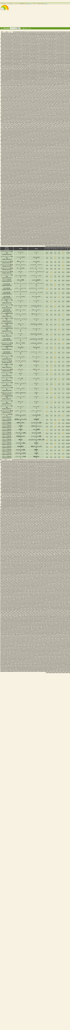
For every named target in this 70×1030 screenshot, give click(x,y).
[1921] (57, 135)
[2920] (45, 196)
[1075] (12, 84)
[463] (36, 53)
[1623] (59, 117)
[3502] (65, 231)
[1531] (38, 111)
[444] (55, 51)
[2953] (14, 199)
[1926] (4, 136)
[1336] (28, 100)
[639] (8, 62)
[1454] (65, 106)
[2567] (7, 175)
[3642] (35, 240)
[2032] (2, 143)
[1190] (39, 90)
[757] (37, 67)
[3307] (55, 220)
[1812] (50, 128)
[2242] (61, 154)
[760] (45, 67)
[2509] (27, 171)
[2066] (43, 144)
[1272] (28, 96)
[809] (34, 70)
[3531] (20, 234)
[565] (23, 58)
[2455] (59, 167)
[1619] (46, 117)
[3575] (25, 237)
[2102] (22, 147)
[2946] (61, 197)
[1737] (14, 124)
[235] (67, 41)
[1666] (61, 119)
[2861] (62, 192)
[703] (36, 64)
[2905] (66, 195)
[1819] (3, 130)
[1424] (36, 105)
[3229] (10, 216)
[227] (46, 41)
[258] (57, 42)
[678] (40, 63)
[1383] (42, 102)
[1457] (5, 107)
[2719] (16, 184)
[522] (50, 55)
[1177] (66, 89)
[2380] (24, 164)
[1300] (50, 97)
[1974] (22, 139)
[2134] (56, 148)
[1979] (38, 139)
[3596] (24, 238)
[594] (30, 59)
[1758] (13, 126)
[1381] (36, 102)
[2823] (7, 191)
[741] (65, 66)
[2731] (55, 184)
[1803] (20, 128)
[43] (20, 33)
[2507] (20, 171)
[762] (50, 67)
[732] (42, 66)
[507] (11, 55)
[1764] (32, 126)
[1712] (2, 123)
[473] (62, 53)
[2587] (3, 177)
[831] (22, 71)
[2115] (64, 147)
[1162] (17, 89)
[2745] (31, 186)
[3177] (49, 212)
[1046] (56, 81)
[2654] (13, 180)
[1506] (26, 110)
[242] (16, 42)
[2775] (59, 187)
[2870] (22, 194)
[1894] (39, 134)
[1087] (51, 84)
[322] (16, 46)
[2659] (29, 180)
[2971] (3, 200)
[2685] (44, 182)
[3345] (40, 222)
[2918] (39, 196)
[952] (59, 76)
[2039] (25, 143)
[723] (18, 66)
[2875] (38, 194)
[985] (6, 79)
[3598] (30, 238)
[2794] (52, 188)
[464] (38, 53)
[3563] (55, 235)
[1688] (62, 120)
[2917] (36, 196)
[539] (25, 57)
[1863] (7, 132)
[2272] (19, 157)
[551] (56, 57)
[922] (50, 75)
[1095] (7, 85)
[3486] (13, 231)
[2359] (25, 162)
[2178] (61, 150)
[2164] (15, 150)
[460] (28, 53)
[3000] (28, 201)
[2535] (42, 173)
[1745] (40, 124)
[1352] (11, 101)
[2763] (20, 187)
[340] (62, 46)
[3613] (10, 239)
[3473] (40, 230)
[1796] (67, 127)
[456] (17, 53)
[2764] (24, 187)
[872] (59, 72)
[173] (44, 38)
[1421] (27, 105)
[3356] (6, 224)
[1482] (17, 109)
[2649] (66, 179)
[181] (65, 38)
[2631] (7, 179)
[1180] (6, 90)
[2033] (5, 143)
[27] (58, 32)
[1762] (26, 126)
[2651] (3, 180)
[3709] (44, 244)
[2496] (54, 170)
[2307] (64, 158)
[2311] (7, 160)
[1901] (62, 134)
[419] (60, 50)
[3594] (17, 238)
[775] (15, 68)
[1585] (5, 115)
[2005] (53, 140)
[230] (54, 41)
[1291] (20, 97)
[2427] (38, 166)
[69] (2, 34)
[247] (28, 42)
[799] (8, 70)
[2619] (38, 178)
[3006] (48, 201)
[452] (7, 53)
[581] (65, 58)
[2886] (4, 195)
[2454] (56, 167)
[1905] (5, 135)
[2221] (62, 153)
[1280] (54, 96)
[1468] (41, 107)
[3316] (15, 221)
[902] (67, 74)
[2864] (2, 194)
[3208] (11, 214)
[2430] (48, 166)
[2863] (68, 192)
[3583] (51, 237)
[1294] (30, 97)
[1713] (5, 123)
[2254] (30, 156)
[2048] (54, 143)
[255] (49, 42)
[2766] (30, 187)
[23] (51, 32)
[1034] (17, 81)
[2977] (23, 200)
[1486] (30, 109)
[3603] (46, 238)
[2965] (53, 199)
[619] (25, 60)
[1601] (57, 115)
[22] (49, 32)
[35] (5, 33)
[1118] (13, 87)
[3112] (45, 208)
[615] (15, 60)
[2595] (29, 177)
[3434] (52, 227)
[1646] (65, 118)
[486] (26, 54)
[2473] (49, 169)
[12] (29, 32)
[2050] (61, 143)
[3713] (57, 244)
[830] (19, 71)
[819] (60, 70)
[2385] (40, 164)
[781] (30, 68)
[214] (12, 41)
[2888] (11, 195)
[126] (61, 36)
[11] (27, 32)
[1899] (55, 134)
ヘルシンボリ (36, 257)
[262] (67, 42)
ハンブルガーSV (36, 415)
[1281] (57, 96)
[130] (2, 37)
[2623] (51, 178)
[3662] (30, 242)
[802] (16, 70)
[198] (40, 40)
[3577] (31, 237)
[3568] (2, 237)
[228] (49, 41)
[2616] (28, 178)
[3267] (64, 217)
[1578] (52, 114)
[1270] (22, 96)
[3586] (61, 237)
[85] (33, 34)
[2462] (13, 169)
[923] (53, 75)
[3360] (19, 224)
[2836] (50, 191)
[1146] (35, 88)
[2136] (62, 148)
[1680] (36, 120)
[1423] (33, 105)
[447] (63, 51)
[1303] (59, 97)
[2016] (19, 141)
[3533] (27, 234)
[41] (16, 33)
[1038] (30, 81)
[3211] (20, 214)
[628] (49, 60)
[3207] (7, 214)
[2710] (56, 183)
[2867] (12, 194)
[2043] (38, 143)
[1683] (46, 120)
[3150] (30, 210)
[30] (64, 32)
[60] (53, 33)
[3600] (36, 238)
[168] (31, 38)
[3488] (19, 231)
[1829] (36, 130)
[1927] (7, 136)
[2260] (50, 156)
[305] (41, 45)
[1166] (30, 89)
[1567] (16, 114)
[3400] (11, 226)
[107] (11, 36)
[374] (12, 49)
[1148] (41, 88)
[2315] (20, 160)
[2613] (18, 178)
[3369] (49, 224)
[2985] (49, 200)
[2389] (53, 164)
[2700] (24, 183)
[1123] (29, 87)
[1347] (64, 100)
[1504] (19, 110)
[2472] (45, 169)
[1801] (14, 128)
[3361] (23, 224)
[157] (3, 38)
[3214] (30, 214)
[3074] (61, 205)
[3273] (14, 218)
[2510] (30, 171)
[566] (26, 58)
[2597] (36, 177)
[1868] (24, 132)
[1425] (40, 105)
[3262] (48, 217)
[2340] (32, 161)
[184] (4, 40)
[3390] (48, 225)
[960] (10, 77)
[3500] (58, 231)
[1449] (49, 106)
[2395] (3, 165)
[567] (28, 58)
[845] (58, 71)
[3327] (51, 221)
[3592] (11, 238)
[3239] (42, 216)
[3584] (54, 237)
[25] (54, 32)
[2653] (10, 180)
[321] (13, 46)
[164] (21, 38)
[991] (22, 79)
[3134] (48, 209)
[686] (61, 63)
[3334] (4, 222)
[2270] (13, 157)
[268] (14, 44)
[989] (16, 79)
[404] (21, 50)
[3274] (17, 218)
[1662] (48, 119)
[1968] (2, 139)
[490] (36, 54)
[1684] (50, 120)
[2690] (61, 182)
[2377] (14, 164)
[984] (4, 79)
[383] (36, 49)
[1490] (43, 109)
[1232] (36, 93)
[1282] (61, 96)
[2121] (14, 148)
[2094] (65, 145)
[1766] (39, 126)
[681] (48, 63)
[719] (8, 66)
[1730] (61, 123)
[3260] (41, 217)
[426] (9, 51)
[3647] (51, 240)
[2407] (42, 165)
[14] (33, 32)
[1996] (24, 140)
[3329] (57, 221)
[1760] (19, 126)
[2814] (48, 190)
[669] (16, 63)
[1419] (20, 105)
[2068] (50, 144)
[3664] (36, 242)
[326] (26, 46)
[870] (54, 72)
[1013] (18, 80)
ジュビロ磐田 (36, 429)
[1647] (68, 118)
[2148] (32, 149)
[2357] (18, 162)
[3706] (35, 244)
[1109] (53, 85)
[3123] (12, 209)
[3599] (33, 238)
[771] (5, 68)
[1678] (30, 120)
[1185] (23, 90)
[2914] (26, 196)
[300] (28, 45)
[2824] (11, 191)
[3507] (12, 233)
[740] (62, 66)
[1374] (13, 102)
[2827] (20, 191)
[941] (30, 76)
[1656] (28, 119)
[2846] (13, 192)
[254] (47, 42)
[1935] (33, 136)
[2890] (17, 195)
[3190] (22, 213)
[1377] (23, 102)
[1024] (54, 80)
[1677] (27, 120)
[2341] (36, 161)
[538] (23, 57)
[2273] (23, 157)
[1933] (27, 136)
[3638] (22, 240)
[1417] (14, 105)
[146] (43, 37)
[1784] (28, 127)
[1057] (23, 83)
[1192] (45, 90)
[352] (24, 47)
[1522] (9, 111)
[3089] (40, 207)
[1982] (48, 139)
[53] (40, 33)
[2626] (61, 178)
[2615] (25, 178)
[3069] (44, 205)
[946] (43, 76)
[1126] (39, 87)
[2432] (54, 166)
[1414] (4, 105)
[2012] (6, 141)
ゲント (36, 392)
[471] (56, 53)
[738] (57, 66)
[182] (67, 38)
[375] (15, 49)
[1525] (18, 111)
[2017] (23, 141)
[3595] (20, 238)
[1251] (29, 94)
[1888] (19, 134)
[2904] (62, 195)
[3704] (28, 244)
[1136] (2, 88)
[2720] (19, 184)
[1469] (44, 107)
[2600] (45, 177)
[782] (33, 68)
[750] (19, 67)
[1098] (17, 85)
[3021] (27, 203)
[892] (42, 74)
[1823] (16, 130)
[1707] (55, 122)
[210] (2, 41)
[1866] (17, 132)
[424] (4, 51)
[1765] (36, 126)
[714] (64, 64)
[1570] (26, 114)
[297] (20, 45)
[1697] (23, 122)
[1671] (7, 120)
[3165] (10, 212)
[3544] (62, 234)
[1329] (5, 100)
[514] (30, 55)
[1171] (46, 89)
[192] (24, 40)
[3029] (53, 203)
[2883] (64, 194)
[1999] (33, 140)
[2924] (58, 196)
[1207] (25, 92)
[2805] (18, 190)
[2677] (18, 182)
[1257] (49, 94)
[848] (66, 71)
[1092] (67, 84)
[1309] (10, 98)
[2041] (31, 143)
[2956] (24, 199)
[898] (57, 74)
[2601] (49, 177)
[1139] (12, 88)
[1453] (62, 106)
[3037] (10, 204)
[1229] (27, 93)
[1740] (24, 124)
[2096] (2, 147)
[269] (16, 44)
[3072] (54, 205)
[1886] (13, 134)
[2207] (16, 153)
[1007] (68, 79)
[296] (17, 45)
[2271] (16, 157)
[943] (36, 76)
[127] (63, 36)
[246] (26, 42)
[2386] (43, 164)
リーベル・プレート (36, 305)
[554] (64, 57)
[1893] (36, 134)
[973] (44, 77)
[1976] (28, 139)
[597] (37, 59)
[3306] (52, 220)
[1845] (18, 131)
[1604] (67, 115)
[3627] (55, 239)
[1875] (46, 132)
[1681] (40, 120)
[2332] (6, 161)
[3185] (5, 213)
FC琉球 (20, 426)
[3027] (46, 203)
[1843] (12, 131)
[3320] (28, 221)
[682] (50, 63)
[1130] (52, 87)
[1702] (39, 122)
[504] (4, 55)
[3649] (57, 240)
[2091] (55, 145)
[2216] (45, 153)
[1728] (54, 123)
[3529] (14, 234)
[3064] (28, 205)
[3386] (35, 225)
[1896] (45, 134)
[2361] (31, 162)
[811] (39, 70)
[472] (59, 53)
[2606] (65, 177)
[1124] (32, 87)
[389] (51, 49)
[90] (43, 34)
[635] (67, 60)
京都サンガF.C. (20, 422)
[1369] (66, 101)
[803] (18, 70)
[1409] (57, 104)
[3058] (9, 205)
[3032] (62, 203)
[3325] (44, 221)
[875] (67, 72)
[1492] (50, 109)
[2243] (64, 154)
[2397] (10, 165)
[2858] (52, 192)
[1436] (6, 106)
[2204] (6, 153)
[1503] (16, 110)
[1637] (36, 118)
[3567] (68, 235)
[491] (39, 54)
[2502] (4, 171)
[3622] (39, 239)
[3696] (2, 244)
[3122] (9, 209)
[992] (24, 79)
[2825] (14, 191)
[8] (22, 32)
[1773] (62, 126)
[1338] (35, 100)
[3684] (32, 243)
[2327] (59, 160)
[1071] (68, 83)
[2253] (27, 156)
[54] (42, 33)
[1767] (42, 126)
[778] (23, 68)
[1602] (61, 115)
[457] (20, 53)
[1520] (2, 111)
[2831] (33, 191)
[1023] (51, 80)
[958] (5, 77)
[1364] (50, 101)
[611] (5, 60)
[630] (54, 60)
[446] (61, 51)
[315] (67, 45)
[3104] (19, 208)
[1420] (24, 105)
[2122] (17, 148)
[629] (51, 60)
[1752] (62, 124)
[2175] (51, 150)
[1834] (52, 130)
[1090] (61, 84)
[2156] (58, 149)
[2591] (16, 177)
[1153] (57, 88)
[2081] (23, 145)
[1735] (7, 124)
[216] (17, 41)
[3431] (42, 227)
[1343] (51, 100)
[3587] (64, 237)
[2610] (9, 178)
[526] (61, 55)
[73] (10, 34)
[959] (8, 77)
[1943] (59, 136)
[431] (22, 51)
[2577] (40, 175)
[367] (63, 47)
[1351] (7, 101)
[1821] (10, 130)
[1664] (54, 119)
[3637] (18, 240)
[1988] (67, 139)
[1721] (31, 123)
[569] (34, 58)
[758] (40, 67)
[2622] (48, 178)
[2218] (52, 153)
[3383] (25, 225)
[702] (33, 64)
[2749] (44, 186)
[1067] (55, 83)
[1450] (52, 106)
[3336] (11, 222)
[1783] (25, 127)
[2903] (59, 195)
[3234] (26, 216)
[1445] (36, 106)
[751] (22, 67)
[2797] (62, 188)
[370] (2, 49)
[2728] (45, 184)
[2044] (41, 143)
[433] (27, 51)
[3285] (53, 218)
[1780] (15, 127)
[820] (62, 70)
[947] (46, 76)
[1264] (2, 96)
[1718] (22, 123)
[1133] (62, 87)
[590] (19, 59)
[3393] (57, 225)
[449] (68, 51)
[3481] (66, 230)
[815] (49, 70)
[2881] (57, 194)
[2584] (62, 175)
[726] (26, 66)
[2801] (5, 190)
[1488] (36, 109)
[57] (48, 33)
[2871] (25, 194)
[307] (46, 45)
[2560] (54, 174)
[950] (54, 76)
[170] (36, 38)
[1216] (54, 92)
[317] (3, 46)
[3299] (29, 220)
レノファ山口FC (36, 279)
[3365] (36, 224)
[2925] (62, 196)
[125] (58, 36)
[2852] (32, 192)
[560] (10, 58)
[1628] (6, 118)
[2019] (29, 141)
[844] (55, 71)
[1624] (62, 117)
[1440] (19, 106)
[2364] (41, 162)
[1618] (43, 117)
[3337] (14, 222)
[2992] (2, 201)
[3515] (38, 233)
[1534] (48, 111)
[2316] (24, 160)
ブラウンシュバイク (20, 415)
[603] (53, 59)
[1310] (13, 98)
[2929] (5, 197)
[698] (23, 64)
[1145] (31, 88)
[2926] (65, 196)
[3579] (38, 237)
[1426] (43, 105)
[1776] (2, 127)
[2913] (23, 196)
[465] (41, 53)
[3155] (46, 210)
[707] (46, 64)
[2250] (17, 156)
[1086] (48, 84)
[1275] (38, 96)
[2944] (54, 197)
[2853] (36, 192)
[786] (43, 68)
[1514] (52, 110)
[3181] (62, 212)
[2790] (39, 188)
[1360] (36, 101)
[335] (49, 46)
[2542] (65, 173)
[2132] (50, 148)
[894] (47, 74)
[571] (39, 58)
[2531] (29, 173)
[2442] (17, 167)
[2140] (6, 149)
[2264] (62, 156)
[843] (53, 71)
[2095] (68, 145)
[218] (23, 41)
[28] (60, 32)
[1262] (65, 94)
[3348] (50, 222)
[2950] (4, 199)
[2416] (2, 166)
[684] (55, 63)
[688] (66, 63)
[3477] (53, 230)
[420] (62, 50)
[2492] (41, 170)
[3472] (36, 230)
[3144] (11, 210)
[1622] (56, 117)
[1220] (67, 92)
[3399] (7, 226)
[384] (38, 49)
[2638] (30, 179)
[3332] (67, 221)
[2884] (67, 194)
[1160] (11, 89)
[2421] (18, 166)
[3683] (29, 243)
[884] (21, 74)
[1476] (67, 107)
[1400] (28, 104)
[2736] (2, 186)
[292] (7, 45)
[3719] (52, 246)
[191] (22, 40)
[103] (68, 462)
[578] (57, 58)
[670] (19, 63)
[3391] (51, 225)
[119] (42, 36)
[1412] (67, 104)
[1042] (43, 81)
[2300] (41, 158)
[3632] (2, 240)
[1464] (28, 107)
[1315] (29, 98)
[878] (5, 74)
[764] (55, 67)
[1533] (44, 111)
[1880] (62, 132)
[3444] (15, 229)
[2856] (45, 192)
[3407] (33, 226)
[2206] (13, 153)
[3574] (22, 237)
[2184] (11, 152)
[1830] (39, 130)
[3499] (55, 231)
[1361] (40, 101)
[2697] (14, 183)
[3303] (42, 220)
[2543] (68, 173)
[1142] (22, 88)
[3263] (51, 217)
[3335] (7, 222)
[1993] (14, 140)
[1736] (11, 124)
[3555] (29, 235)
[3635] (12, 240)
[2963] (46, 199)
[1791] (51, 127)
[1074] (9, 84)
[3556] (32, 235)
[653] (44, 62)
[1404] (41, 104)
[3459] (64, 229)
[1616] (36, 117)
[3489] (23, 231)
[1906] (9, 135)
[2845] (10, 192)
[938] (23, 76)
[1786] (35, 127)
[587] (11, 59)
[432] (24, 51)
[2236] (41, 154)
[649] (34, 62)
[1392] (2, 104)
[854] (12, 72)
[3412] (50, 226)
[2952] (11, 199)
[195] (32, 40)
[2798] (65, 188)
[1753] (66, 124)
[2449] (40, 167)
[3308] (58, 220)
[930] (2, 76)
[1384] (45, 102)
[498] (57, 54)
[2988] (58, 200)
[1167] (33, 89)
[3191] (25, 213)
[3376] (2, 225)
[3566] (65, 235)
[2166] (22, 150)
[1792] (54, 127)
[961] (13, 77)
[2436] (67, 166)
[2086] (39, 145)
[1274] (35, 96)
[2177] (57, 150)
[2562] (61, 174)
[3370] (52, 224)
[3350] (56, 222)
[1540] (67, 111)
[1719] (25, 123)
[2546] (9, 174)
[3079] (7, 207)
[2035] (12, 143)
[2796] (58, 188)
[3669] (53, 242)
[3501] (62, 231)
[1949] (10, 137)
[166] (26, 38)
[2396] (6, 165)
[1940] (50, 136)
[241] (13, 42)
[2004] (50, 140)
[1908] (15, 135)
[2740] (15, 186)
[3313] (5, 221)
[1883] (3, 134)
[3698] (9, 244)
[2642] (43, 179)
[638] (5, 62)
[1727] (51, 123)
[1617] (40, 117)
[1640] (45, 118)
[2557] (44, 174)
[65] (63, 33)
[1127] (42, 87)
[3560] (45, 235)
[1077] (18, 84)
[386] (43, 49)
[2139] (3, 149)
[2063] (33, 144)
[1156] (67, 88)
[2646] (56, 179)
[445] (58, 51)
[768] (66, 67)
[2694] (4, 183)
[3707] (38, 244)
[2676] (15, 182)
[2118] (4, 148)
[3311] (68, 220)
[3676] (6, 243)
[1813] (53, 128)
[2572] (24, 175)
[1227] (20, 93)
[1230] (30, 93)
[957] (3, 77)
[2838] (56, 191)
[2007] (59, 140)
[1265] (5, 96)
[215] (15, 41)
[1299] (46, 97)
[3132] (41, 209)
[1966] (65, 137)
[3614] (13, 239)
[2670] (65, 180)
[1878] (56, 132)
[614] (12, 60)
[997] (37, 79)
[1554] (43, 113)
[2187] (20, 152)
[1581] (62, 114)
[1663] (51, 119)
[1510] (39, 110)
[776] (17, 68)
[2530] (26, 173)
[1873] (40, 132)
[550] (54, 57)
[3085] (27, 207)
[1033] (14, 81)
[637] (3, 62)
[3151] (33, 210)
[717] (3, 66)
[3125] (18, 209)
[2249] (14, 156)
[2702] (30, 183)
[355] (32, 47)
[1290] (17, 97)
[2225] (5, 154)
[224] (38, 41)
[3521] (57, 233)
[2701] (27, 183)
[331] (39, 46)
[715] (67, 64)
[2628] (67, 178)
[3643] (38, 240)
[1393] (5, 104)
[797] (3, 70)
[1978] (35, 139)
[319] (8, 46)
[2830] (30, 191)
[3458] (61, 229)
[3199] (51, 213)
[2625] (57, 178)
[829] (16, 71)
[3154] (43, 210)
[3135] (51, 209)
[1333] (18, 100)
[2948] (67, 197)
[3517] (44, 233)
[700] (28, 64)
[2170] (35, 150)
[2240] (54, 154)
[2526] (13, 173)
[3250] (9, 217)
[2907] (3, 196)
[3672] (62, 242)
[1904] (2, 135)
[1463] (25, 107)
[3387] (38, 225)
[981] (65, 77)
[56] (46, 33)
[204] (55, 40)
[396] (67, 476)
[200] (45, 40)
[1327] (68, 98)
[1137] (5, 88)
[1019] (38, 80)
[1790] (48, 127)
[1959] (42, 137)
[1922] (61, 135)
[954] (64, 76)
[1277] (44, 96)
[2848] (19, 192)
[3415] (59, 226)
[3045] (36, 204)
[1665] (57, 119)
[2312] (11, 160)
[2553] (31, 174)
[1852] (41, 131)
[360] (45, 47)
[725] (23, 66)
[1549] (27, 113)
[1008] (2, 80)
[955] (67, 76)
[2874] (35, 194)
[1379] (29, 102)
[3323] (38, 221)
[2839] (59, 191)
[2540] (58, 173)
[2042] (35, 143)
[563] (18, 58)
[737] (54, 66)
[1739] (20, 124)
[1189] (36, 90)
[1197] (62, 90)
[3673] (66, 242)
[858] (23, 72)
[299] (25, 45)
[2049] (57, 143)
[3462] (4, 230)
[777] (20, 68)
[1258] (52, 94)
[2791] (42, 188)
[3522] (61, 233)
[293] (10, 45)
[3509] (18, 233)
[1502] (13, 110)
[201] (48, 40)
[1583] (68, 114)
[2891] (20, 195)
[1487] (33, 109)
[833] (27, 71)
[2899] (46, 195)
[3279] (33, 218)
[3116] (58, 208)
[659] (60, 62)
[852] (7, 72)
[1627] (3, 118)
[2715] (3, 184)
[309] (51, 45)
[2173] (44, 150)
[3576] (28, 237)
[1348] (67, 100)
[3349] (53, 222)
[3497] (49, 231)
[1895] (42, 134)
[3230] (13, 216)
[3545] (66, 234)
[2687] (51, 182)
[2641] (40, 179)
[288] (66, 44)
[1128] (45, 87)
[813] (44, 70)
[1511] (42, 110)
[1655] (25, 119)
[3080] (11, 207)
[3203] (64, 213)
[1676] (24, 120)
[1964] (58, 137)
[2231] (25, 154)
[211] (5, 41)
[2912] (19, 196)
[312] (59, 45)
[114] (30, 36)
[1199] (68, 90)
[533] (10, 57)
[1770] (52, 126)
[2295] (25, 158)
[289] (68, 44)
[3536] (36, 234)
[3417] (66, 226)
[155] (67, 37)
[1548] (24, 113)
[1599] (51, 115)
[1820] (6, 130)
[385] (41, 49)
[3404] (24, 226)
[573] (44, 58)
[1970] (9, 139)
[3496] (45, 231)
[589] (16, 59)
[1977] (31, 139)
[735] (49, 66)
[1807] (33, 128)
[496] (52, 54)
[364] (55, 47)
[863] (36, 72)
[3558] (39, 235)
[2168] (28, 150)
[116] (35, 36)
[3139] (64, 209)
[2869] (18, 194)
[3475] (46, 230)
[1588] (15, 115)
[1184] (19, 90)
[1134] (65, 87)
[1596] (41, 115)
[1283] (64, 96)
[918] (40, 75)
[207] (63, 40)
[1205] (18, 92)
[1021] (44, 80)
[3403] (20, 226)
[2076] (6, 145)
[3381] (18, 225)
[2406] (39, 165)
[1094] (4, 85)
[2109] (44, 147)
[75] (14, 34)
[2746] (35, 186)
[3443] (12, 229)
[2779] (3, 188)
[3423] (16, 227)
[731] (39, 66)
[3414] (56, 226)
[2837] (53, 191)
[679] (42, 63)
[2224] (2, 154)
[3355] (3, 224)
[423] (68, 478)
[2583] (59, 175)
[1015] (25, 80)
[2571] (20, 175)
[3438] (65, 227)
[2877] (44, 194)
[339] (60, 46)
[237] (3, 42)
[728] (31, 66)
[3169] (23, 212)
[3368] (45, 224)
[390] (54, 49)
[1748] (50, 124)
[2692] (67, 182)
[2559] (51, 174)
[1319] (42, 98)
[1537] (57, 111)
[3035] (3, 204)
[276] (35, 44)
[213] (10, 41)
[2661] (36, 180)
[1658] (35, 119)
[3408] (36, 226)
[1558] (56, 113)
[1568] (19, 114)
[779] (25, 68)
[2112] (54, 147)
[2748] (41, 186)
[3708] (41, 244)
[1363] (46, 101)
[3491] (29, 231)
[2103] (25, 147)
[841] (48, 71)
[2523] (3, 173)
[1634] (26, 118)
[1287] (7, 97)
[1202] (9, 92)
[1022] (48, 80)
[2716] (6, 184)
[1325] (62, 98)
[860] (28, 72)
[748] (14, 67)
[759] (42, 67)
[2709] (53, 183)
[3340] (24, 222)
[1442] (26, 106)
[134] (12, 37)
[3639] (25, 240)
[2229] (18, 154)
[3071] (51, 205)
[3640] (28, 240)
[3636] (15, 240)
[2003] (46, 140)
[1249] (23, 94)
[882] (16, 74)
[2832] (36, 191)
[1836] (58, 130)
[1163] (20, 89)
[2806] (22, 190)
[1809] (40, 128)
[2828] (24, 191)
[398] (5, 50)
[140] (28, 37)
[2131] (46, 148)
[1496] (62, 109)
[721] (13, 66)
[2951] (7, 199)
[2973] (10, 200)
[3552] (19, 235)
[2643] (46, 179)
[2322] (43, 160)
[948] (49, 76)
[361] (48, 47)
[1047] (59, 81)
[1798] (4, 128)
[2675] (12, 182)
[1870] (30, 132)
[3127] (25, 209)
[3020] (24, 203)
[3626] (52, 239)
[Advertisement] (31, 16)
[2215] (42, 153)
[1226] (17, 93)
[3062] (22, 205)
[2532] (32, 173)
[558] (5, 58)
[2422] (22, 166)
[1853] (44, 131)
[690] (2, 64)
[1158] (4, 89)
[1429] (53, 105)
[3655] (7, 242)
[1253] (36, 94)
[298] (23, 45)
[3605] (53, 238)
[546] (43, 57)
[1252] (32, 94)
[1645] (62, 118)
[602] (50, 59)
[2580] (50, 175)
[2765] (27, 187)
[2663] (42, 180)
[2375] (7, 164)
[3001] (31, 201)
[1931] (20, 136)
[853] (10, 72)
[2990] (65, 200)
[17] (39, 32)
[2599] (42, 177)
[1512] (45, 110)
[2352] (2, 162)
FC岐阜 (36, 453)
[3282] (43, 218)
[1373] (10, 102)
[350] (19, 47)
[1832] (45, 130)
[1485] (27, 109)
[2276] (32, 157)
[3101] (10, 208)
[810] (36, 70)
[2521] (66, 171)
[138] (23, 37)
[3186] (9, 213)
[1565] (10, 114)
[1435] (3, 106)
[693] (10, 64)
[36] (7, 33)
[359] (42, 47)
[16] (37, 32)
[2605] (62, 177)
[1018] (35, 80)
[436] (35, 51)
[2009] (66, 140)
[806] (26, 70)
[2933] (18, 197)
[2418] (9, 166)
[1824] (19, 130)
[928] (66, 75)
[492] (42, 54)
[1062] (39, 83)
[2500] (67, 170)
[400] (10, 50)
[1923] (64, 135)
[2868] (15, 194)
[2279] (42, 157)
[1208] (28, 92)
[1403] (38, 104)
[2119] (7, 148)
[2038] (22, 143)
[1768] (45, 126)
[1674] (17, 120)
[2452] (50, 167)
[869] (51, 72)
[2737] (5, 186)
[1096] (11, 85)
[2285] (62, 157)
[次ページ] (8, 32)
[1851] (38, 131)
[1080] (28, 84)
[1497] (66, 109)
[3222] (56, 214)
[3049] (49, 204)
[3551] (16, 235)
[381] (30, 49)
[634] (64, 60)
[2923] (55, 196)
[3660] (24, 242)
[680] (45, 63)
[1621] (53, 117)
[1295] (33, 97)
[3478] (56, 230)
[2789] (36, 188)
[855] (15, 72)
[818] (57, 70)
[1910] (22, 135)
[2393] (66, 164)
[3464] (11, 230)
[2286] (65, 157)
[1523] (12, 111)
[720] (10, 66)
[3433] (49, 227)
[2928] (2, 197)
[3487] (16, 231)
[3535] (33, 234)
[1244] (6, 94)
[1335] (25, 100)
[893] (44, 74)
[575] (49, 58)
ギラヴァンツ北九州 (20, 453)
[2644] (50, 179)
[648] (31, 62)
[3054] (65, 204)
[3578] (35, 237)
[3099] (3, 208)
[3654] (4, 242)
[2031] (68, 141)
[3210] (17, 214)
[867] (46, 72)
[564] (21, 58)
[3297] (23, 220)
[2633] (14, 179)
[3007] (51, 201)
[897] (54, 74)
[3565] (62, 235)
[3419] (3, 227)
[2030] (65, 141)
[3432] (45, 227)
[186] (9, 40)
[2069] (53, 144)
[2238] (48, 154)
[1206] (22, 92)
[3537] (40, 234)
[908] (14, 75)
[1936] (36, 136)
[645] (23, 62)
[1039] (33, 81)
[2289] (5, 158)
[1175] (59, 89)
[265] (6, 44)
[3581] (44, 237)
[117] (37, 36)
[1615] (33, 117)
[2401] (23, 165)
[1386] (52, 102)
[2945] (57, 197)
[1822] (13, 130)
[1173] (53, 89)
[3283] (46, 218)
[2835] (46, 191)
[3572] (15, 237)
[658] (57, 62)
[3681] (23, 243)
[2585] (66, 175)
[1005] (62, 79)
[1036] (24, 81)
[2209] (23, 153)
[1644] (58, 118)
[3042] (26, 204)
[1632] (19, 118)
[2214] (39, 153)
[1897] (49, 134)
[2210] (26, 153)
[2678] (22, 182)
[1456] (2, 107)
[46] (26, 33)
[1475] (64, 107)
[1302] (56, 97)
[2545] (5, 174)
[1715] (12, 123)
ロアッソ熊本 (20, 279)
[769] (68, 67)
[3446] (22, 229)
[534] (12, 57)
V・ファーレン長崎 (36, 436)
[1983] (51, 139)
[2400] (19, 165)
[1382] (39, 102)
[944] (38, 76)
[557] (3, 58)
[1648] (2, 119)
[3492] (32, 231)
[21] (47, 32)
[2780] (6, 188)
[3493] (36, 231)
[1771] (55, 126)
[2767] (33, 187)
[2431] (51, 166)
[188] (14, 40)
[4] (17, 32)
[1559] (59, 113)
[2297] (31, 158)
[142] (33, 37)
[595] (32, 59)
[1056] (19, 83)
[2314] (17, 160)
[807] (28, 70)
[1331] (12, 100)
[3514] (35, 233)
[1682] (43, 120)
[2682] (35, 182)
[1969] (5, 139)
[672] (24, 63)
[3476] (50, 230)
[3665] (40, 242)
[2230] (22, 154)
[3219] (46, 214)
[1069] (62, 83)
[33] (69, 459)
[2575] (33, 175)
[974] (47, 77)
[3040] (19, 204)
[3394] (61, 225)
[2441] (14, 167)
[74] (12, 34)
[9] (23, 32)
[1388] (58, 102)
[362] (50, 47)
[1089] (57, 84)
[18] (41, 32)
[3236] (32, 216)
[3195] (38, 213)
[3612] (6, 239)
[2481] (5, 170)
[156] (67, 465)
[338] (57, 46)
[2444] (24, 167)
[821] (65, 70)
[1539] (64, 111)
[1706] (52, 122)
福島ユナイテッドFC (36, 446)
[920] (45, 75)
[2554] (35, 174)
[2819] (64, 190)
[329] (34, 46)
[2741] (18, 186)
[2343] (42, 161)
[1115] (3, 87)
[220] (28, 41)
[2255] (33, 156)
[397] (3, 50)
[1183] (16, 90)
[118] (40, 36)
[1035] (20, 81)
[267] (11, 44)
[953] (62, 76)
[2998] (22, 201)
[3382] (22, 225)
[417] (54, 50)
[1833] (49, 130)
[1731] (64, 123)
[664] (4, 63)
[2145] (23, 149)
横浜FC (20, 439)
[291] (5, 45)
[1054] (13, 83)
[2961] (40, 199)
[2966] (56, 199)
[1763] (29, 126)
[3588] (67, 237)
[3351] (59, 222)
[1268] (15, 96)
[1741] (27, 124)
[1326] (65, 98)
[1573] (36, 114)
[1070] (65, 83)
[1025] (57, 80)
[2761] (14, 187)
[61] (55, 33)
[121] (48, 36)
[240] (10, 42)
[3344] (36, 222)
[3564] (58, 235)
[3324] (41, 221)
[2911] (16, 196)
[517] (37, 55)
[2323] (46, 160)
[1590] (22, 115)
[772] (7, 68)
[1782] (22, 127)
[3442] (9, 229)
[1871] (33, 132)
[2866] (9, 194)
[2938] (35, 197)
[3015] (7, 203)
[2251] (20, 156)
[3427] (29, 227)
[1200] (2, 92)
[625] (41, 60)
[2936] (28, 197)
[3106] (26, 208)
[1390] (65, 102)
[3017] (14, 203)
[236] (67, 469)
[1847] (25, 131)
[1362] (43, 101)
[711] (56, 64)
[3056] (2, 205)
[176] (52, 38)
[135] (15, 37)
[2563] (64, 174)
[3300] (32, 220)
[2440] (11, 167)
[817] (54, 70)
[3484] (6, 231)
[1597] (44, 115)
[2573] (27, 175)
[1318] (39, 98)
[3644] (41, 240)
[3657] (14, 242)
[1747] (46, 124)
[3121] (5, 209)
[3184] (2, 213)
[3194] (35, 213)
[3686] (39, 243)
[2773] (53, 187)
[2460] (6, 169)
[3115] (55, 208)
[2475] (55, 169)
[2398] (13, 165)
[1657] (31, 119)
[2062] (30, 144)
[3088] (36, 207)
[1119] (16, 87)
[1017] (31, 80)
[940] (28, 76)
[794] (64, 68)
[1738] (17, 124)
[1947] (3, 137)
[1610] (17, 117)
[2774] (56, 187)
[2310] (4, 160)
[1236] (50, 93)
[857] (20, 72)
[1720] (28, 123)
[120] (45, 36)
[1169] (40, 89)
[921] (48, 75)
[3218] (43, 214)
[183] (68, 466)
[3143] (7, 210)
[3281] (40, 218)
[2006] (56, 140)
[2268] (6, 157)
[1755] (3, 126)
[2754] (61, 186)
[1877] (53, 132)
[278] (40, 44)
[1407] (51, 104)
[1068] (58, 83)
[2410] (52, 165)
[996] (35, 79)
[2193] (40, 152)
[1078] (22, 84)
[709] (51, 64)
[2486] (22, 170)
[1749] (53, 124)
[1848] (28, 131)
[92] (47, 34)
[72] (8, 34)
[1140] (15, 88)
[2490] (35, 170)
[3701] (18, 244)
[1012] (15, 80)
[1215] (51, 92)
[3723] (65, 246)
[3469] (27, 230)
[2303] (51, 158)
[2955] (20, 199)
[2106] (35, 147)
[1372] (6, 102)
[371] (5, 49)
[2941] (44, 197)
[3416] (62, 226)
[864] (38, 72)
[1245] (10, 94)
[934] (12, 76)
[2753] (57, 186)
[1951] (16, 137)
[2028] (58, 141)
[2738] (9, 186)
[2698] (17, 183)
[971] (39, 77)
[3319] (25, 221)
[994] (30, 79)
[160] (10, 38)
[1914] (35, 135)
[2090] (52, 145)
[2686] (48, 182)
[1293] (27, 97)
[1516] (58, 110)
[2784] (19, 188)
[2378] (17, 164)
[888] (31, 74)
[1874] (43, 132)
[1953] (23, 137)
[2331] (3, 161)
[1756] (6, 126)
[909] (16, 75)
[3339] (20, 222)
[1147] (38, 88)
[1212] (41, 92)
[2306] (61, 158)
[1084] (41, 84)
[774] (12, 68)
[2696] (11, 183)
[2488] (28, 170)
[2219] (55, 153)
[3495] (42, 231)
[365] (58, 47)
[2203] (3, 153)
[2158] (65, 149)
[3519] (51, 233)
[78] (19, 34)
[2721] (23, 184)
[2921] (49, 196)
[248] (31, 42)
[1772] (58, 126)
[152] (59, 37)
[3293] (10, 220)
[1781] (18, 127)
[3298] (26, 220)
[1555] (46, 113)
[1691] (3, 122)
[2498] (61, 170)
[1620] (50, 117)
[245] (23, 42)
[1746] (43, 124)
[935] (15, 76)
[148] (49, 37)
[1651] (12, 119)
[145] (41, 37)
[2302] (48, 158)
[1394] (9, 104)
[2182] (4, 152)
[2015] (16, 141)
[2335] (16, 161)
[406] (26, 50)
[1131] (55, 87)
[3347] (46, 222)
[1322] (52, 98)
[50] (34, 33)
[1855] (51, 131)
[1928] (11, 136)
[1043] (46, 81)
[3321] (31, 221)
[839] (42, 71)
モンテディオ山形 (36, 432)
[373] (10, 49)
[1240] (62, 93)
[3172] (32, 212)
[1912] (28, 135)
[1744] (36, 124)
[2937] (31, 197)
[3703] (25, 244)
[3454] (48, 229)
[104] (4, 36)
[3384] (28, 225)
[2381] (27, 164)
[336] (52, 46)
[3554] (26, 235)
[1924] (67, 135)
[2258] (43, 156)
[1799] (7, 128)
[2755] (64, 186)
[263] (68, 470)
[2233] (31, 154)
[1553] (40, 113)
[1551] (33, 113)
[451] (5, 53)
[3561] (49, 235)
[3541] (53, 234)
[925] (58, 75)
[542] (33, 57)
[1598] (48, 115)
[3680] (19, 243)
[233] (62, 41)
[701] (30, 64)
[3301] (36, 220)
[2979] (29, 200)
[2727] (42, 184)
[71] (6, 34)
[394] (64, 49)
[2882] (61, 194)
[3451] (38, 229)
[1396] (15, 104)
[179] (60, 38)
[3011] (64, 201)
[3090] (43, 207)
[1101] (27, 85)
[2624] (54, 178)
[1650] (9, 119)
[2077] (10, 145)
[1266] (9, 96)
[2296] (28, 158)
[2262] (56, 156)
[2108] (41, 147)
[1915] (38, 135)
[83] (29, 34)
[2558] (48, 174)
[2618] (35, 178)
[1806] (30, 128)
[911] (22, 75)
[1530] (35, 111)
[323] (18, 46)
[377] (20, 49)
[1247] (16, 94)
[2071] (59, 144)
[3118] (65, 208)
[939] (25, 76)
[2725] (36, 184)
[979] (60, 77)
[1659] (38, 119)
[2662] (39, 180)
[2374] (4, 164)
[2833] (40, 191)
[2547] (12, 174)
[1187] (29, 90)
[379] (25, 49)
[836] (35, 71)
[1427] (46, 105)
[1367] (59, 101)
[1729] (57, 123)
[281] (48, 44)
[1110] (56, 85)
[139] (25, 37)
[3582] (48, 237)
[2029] (62, 141)
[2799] (68, 188)
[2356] (15, 162)
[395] (67, 49)
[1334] (22, 100)
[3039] (16, 204)
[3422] (13, 227)
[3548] (6, 235)
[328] (31, 46)
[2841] (66, 191)
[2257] (40, 156)
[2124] (24, 148)
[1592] (28, 115)
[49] (32, 33)
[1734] (4, 124)
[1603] (64, 115)
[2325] (53, 160)
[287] (63, 44)
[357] (37, 47)
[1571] (29, 114)
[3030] (56, 203)
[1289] (14, 97)
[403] (18, 50)
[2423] (25, 166)
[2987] (55, 200)
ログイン (29, 3)
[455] (15, 53)
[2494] (48, 170)
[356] (35, 47)
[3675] (3, 243)
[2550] (22, 174)
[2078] (13, 145)
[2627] (64, 178)
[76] (15, 34)
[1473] (57, 107)
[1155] (64, 88)
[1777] (5, 127)
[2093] (62, 145)
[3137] (57, 209)
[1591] (25, 115)
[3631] (68, 239)
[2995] (12, 201)
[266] (9, 44)
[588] (14, 59)
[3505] (5, 233)
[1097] (14, 85)
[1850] (35, 131)
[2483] (12, 170)
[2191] (33, 152)
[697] (20, 64)
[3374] (65, 224)
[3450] (35, 229)
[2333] (10, 161)
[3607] (59, 238)
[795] (67, 68)
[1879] (59, 132)
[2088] (45, 145)
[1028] (67, 80)
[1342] (48, 100)
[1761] (23, 126)
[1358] (30, 101)
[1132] (58, 87)
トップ (29, 28)
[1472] (54, 107)
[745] (6, 67)
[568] (31, 58)
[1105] (40, 85)
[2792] (45, 188)
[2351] (68, 161)
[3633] (5, 240)
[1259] (55, 94)
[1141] (18, 88)
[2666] (52, 180)
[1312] (19, 98)
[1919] (51, 135)
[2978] (26, 200)
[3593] (14, 238)
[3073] (57, 205)
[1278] (48, 96)
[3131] (38, 209)
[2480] (2, 170)
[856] (17, 72)
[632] (59, 60)
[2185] (14, 152)
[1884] (6, 134)
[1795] (64, 127)
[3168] (19, 212)
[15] (35, 32)
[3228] (6, 216)
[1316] (32, 98)
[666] (9, 63)
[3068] (41, 205)
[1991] (7, 140)
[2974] (13, 200)
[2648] (62, 179)
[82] (27, 34)
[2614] (22, 178)
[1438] (13, 106)
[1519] (68, 110)
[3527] (7, 234)
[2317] (27, 160)
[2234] (35, 154)
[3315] (12, 221)
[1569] (23, 114)
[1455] (68, 106)
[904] (4, 75)
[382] (33, 49)
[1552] (36, 113)
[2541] (62, 173)
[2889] (14, 195)
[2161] (5, 150)
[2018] (26, 141)
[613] (10, 60)
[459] (25, 53)
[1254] (39, 94)
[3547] (3, 235)
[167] (28, 38)
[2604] (58, 177)
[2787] (29, 188)
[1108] (50, 85)
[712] (59, 64)
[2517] (53, 171)
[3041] (23, 204)
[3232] (19, 216)
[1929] (14, 136)
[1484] (24, 109)
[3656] (11, 242)
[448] (66, 51)
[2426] (35, 166)
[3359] (16, 224)
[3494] (39, 231)
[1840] (2, 131)
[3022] (30, 203)
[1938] (43, 136)
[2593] (23, 177)
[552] (59, 57)
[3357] (10, 224)
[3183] (68, 212)
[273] (27, 44)
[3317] (18, 221)
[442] (50, 51)
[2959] (33, 199)
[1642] (52, 118)
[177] (54, 38)
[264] (4, 44)
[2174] (48, 150)
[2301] (44, 158)
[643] (18, 62)
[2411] (55, 165)
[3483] (3, 231)
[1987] (64, 139)
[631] (56, 60)
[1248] (19, 94)
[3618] (26, 239)
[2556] (41, 174)
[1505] (23, 110)
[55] (44, 33)
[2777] (66, 187)
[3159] (59, 210)
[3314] (9, 221)
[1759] (16, 126)
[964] (21, 77)
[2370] (61, 162)
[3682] (26, 243)
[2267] (3, 157)
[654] (47, 62)
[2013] (10, 141)
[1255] (42, 94)
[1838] (65, 130)
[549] (51, 57)
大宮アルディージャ (36, 426)
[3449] (31, 229)
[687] (63, 63)
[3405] (27, 226)
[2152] (45, 149)
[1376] (19, 102)
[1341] (44, 100)
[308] (49, 45)
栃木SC (36, 443)
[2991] (68, 200)
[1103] (33, 85)
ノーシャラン (36, 261)
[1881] (66, 132)
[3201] (57, 213)
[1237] (53, 93)
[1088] (54, 84)
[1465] (31, 107)
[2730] (52, 184)
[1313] (23, 98)
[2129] (40, 148)
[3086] (30, 207)
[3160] (62, 210)
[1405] (44, 104)
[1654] (22, 119)
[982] (67, 77)
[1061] (36, 83)
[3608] (62, 238)
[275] (32, 44)
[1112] (62, 85)
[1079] (25, 84)
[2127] (33, 148)
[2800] (2, 190)
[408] (31, 50)
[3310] (65, 220)
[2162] (9, 150)
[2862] (65, 192)
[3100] (6, 208)
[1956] (32, 137)
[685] (58, 63)
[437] (37, 51)
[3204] (67, 213)
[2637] (27, 179)
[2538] (52, 173)
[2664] (45, 180)
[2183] (7, 152)
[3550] (13, 235)
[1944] (62, 136)
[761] (48, 67)
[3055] (68, 204)
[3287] (59, 218)
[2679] (25, 182)
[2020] (32, 141)
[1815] (59, 128)
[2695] (7, 183)
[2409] (49, 165)
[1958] (39, 137)
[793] (62, 68)
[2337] (23, 161)
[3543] (59, 234)
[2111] (51, 147)
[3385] (31, 225)
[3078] (4, 207)
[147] (46, 37)
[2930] (9, 197)
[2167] (25, 150)
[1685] (53, 120)
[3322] (35, 221)
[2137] (66, 148)
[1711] (68, 122)
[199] (42, 40)
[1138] (9, 88)
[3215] (33, 214)
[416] (52, 50)
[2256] (36, 156)
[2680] (28, 182)
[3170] (26, 212)
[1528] (28, 111)
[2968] (62, 199)
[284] (55, 44)
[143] (36, 37)
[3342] (30, 222)
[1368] (62, 101)
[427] (11, 51)
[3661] (27, 242)
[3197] (44, 213)
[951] (56, 76)
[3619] (29, 239)
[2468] (32, 169)
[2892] (24, 195)
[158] (5, 38)
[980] (62, 77)
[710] (54, 64)
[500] (62, 54)
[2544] (2, 174)
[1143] (25, 88)
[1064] (45, 83)
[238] (5, 42)
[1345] (57, 100)
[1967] (68, 137)
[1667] (64, 119)
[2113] (57, 147)
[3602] (43, 238)
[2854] (39, 192)
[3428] (32, 227)
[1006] (65, 79)
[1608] (11, 117)
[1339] (38, 100)
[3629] (62, 239)
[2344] (45, 161)
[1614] (30, 117)
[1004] (58, 79)
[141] (30, 37)
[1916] (41, 135)
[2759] (7, 187)
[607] (63, 59)
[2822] (4, 191)
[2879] (51, 194)
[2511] (33, 171)
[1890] (26, 134)
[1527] (25, 111)
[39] (13, 33)
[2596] (32, 177)
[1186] (26, 90)
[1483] (20, 109)
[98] (58, 34)
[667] (11, 63)
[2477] (62, 169)
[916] (35, 75)
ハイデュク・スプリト (36, 343)
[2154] (52, 149)
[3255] (25, 217)
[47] (28, 33)
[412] (42, 50)
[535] (15, 57)
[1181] (10, 90)
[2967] (59, 199)
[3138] (61, 209)
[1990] (4, 140)
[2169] (31, 150)
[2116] (67, 147)
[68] (69, 33)
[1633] (23, 118)
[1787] (38, 127)
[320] (10, 46)
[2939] (38, 197)
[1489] (40, 109)
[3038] (13, 204)
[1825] (23, 130)
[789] (51, 68)
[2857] (49, 192)
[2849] (23, 192)
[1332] (15, 100)
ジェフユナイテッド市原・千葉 (36, 439)
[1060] (32, 83)
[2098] (9, 147)
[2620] (41, 178)
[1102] (30, 85)
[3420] (6, 227)
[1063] (42, 83)
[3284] (50, 218)
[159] (8, 38)
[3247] (68, 216)
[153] (62, 37)
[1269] (18, 96)
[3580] (41, 237)
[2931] (12, 197)
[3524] (67, 233)
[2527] (16, 173)
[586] (9, 59)
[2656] (19, 180)
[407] (28, 50)
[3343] (33, 222)
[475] (67, 53)
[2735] (68, 184)
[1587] (12, 115)
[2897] (40, 195)
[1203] (12, 92)
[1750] (56, 124)
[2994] (9, 201)
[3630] (65, 239)
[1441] (23, 106)
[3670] (56, 242)
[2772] (50, 187)
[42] (18, 33)
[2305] (57, 158)
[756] (35, 67)
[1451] (55, 106)
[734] (47, 66)
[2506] (17, 171)
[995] (32, 79)
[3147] (20, 210)
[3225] (66, 214)
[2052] (67, 143)
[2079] (16, 145)
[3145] (14, 210)
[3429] (36, 227)
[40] (14, 33)
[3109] (36, 208)
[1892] (32, 134)
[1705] (49, 122)
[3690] (52, 243)
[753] (27, 67)
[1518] (65, 110)
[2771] (46, 187)
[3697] (5, 244)
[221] (30, 41)
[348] (14, 47)
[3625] (49, 239)
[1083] (38, 84)
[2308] (67, 158)
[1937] (40, 136)
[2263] (59, 156)
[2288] (2, 158)
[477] (3, 54)
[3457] (57, 229)
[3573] (18, 237)
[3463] (7, 230)
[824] (4, 71)
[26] (56, 32)
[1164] (24, 89)
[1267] (12, 96)
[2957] (27, 199)
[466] (43, 53)
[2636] (24, 179)
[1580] (58, 114)
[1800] (11, 128)
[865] (41, 72)
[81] (25, 34)
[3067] (38, 205)
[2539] (55, 173)
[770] (2, 68)
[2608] (2, 178)
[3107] (29, 208)
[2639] (33, 179)
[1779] (12, 127)
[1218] (61, 92)
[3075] (64, 205)
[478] (5, 54)
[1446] (39, 106)
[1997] (27, 140)
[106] (9, 36)
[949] (51, 76)
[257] (54, 42)
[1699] (29, 122)
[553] (62, 57)
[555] (67, 57)
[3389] (44, 225)
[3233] (23, 216)
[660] (62, 62)
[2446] (30, 167)
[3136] (54, 209)
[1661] (44, 119)
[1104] (36, 85)
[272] (24, 44)
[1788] (41, 127)
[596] (35, 59)
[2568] (11, 175)
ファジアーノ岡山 (20, 443)
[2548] (15, 174)
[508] (14, 55)
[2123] (20, 148)
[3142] (4, 210)
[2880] (54, 194)
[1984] (54, 139)
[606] (61, 59)
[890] (36, 74)
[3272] (11, 218)
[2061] (27, 144)
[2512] (36, 171)
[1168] (36, 89)
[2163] (12, 150)
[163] (18, 38)
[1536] (54, 111)
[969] (34, 77)
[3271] (7, 218)
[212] (7, 41)
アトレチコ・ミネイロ (36, 324)
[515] (32, 55)
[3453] (44, 229)
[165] (23, 38)
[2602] (52, 177)
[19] (43, 32)
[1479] (7, 109)
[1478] (4, 109)
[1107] (46, 85)
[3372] (58, 224)
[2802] (9, 190)
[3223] (59, 214)
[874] (64, 72)
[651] (39, 62)
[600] (45, 59)
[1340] (41, 100)
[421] (65, 50)
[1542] (4, 113)
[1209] (31, 92)
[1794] (61, 127)
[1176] (62, 89)
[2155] (55, 149)
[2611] (12, 178)
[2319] (33, 160)
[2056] (11, 144)
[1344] (54, 100)
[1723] (38, 123)
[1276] (41, 96)
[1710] (65, 122)
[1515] (55, 110)
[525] (58, 55)
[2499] (64, 170)
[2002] (43, 140)
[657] (54, 62)
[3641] (31, 240)
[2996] (15, 201)
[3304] (45, 220)
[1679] (33, 120)
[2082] (26, 145)
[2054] (4, 144)
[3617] (23, 239)
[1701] (36, 122)
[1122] (26, 87)
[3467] (20, 230)
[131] (5, 37)
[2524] (6, 173)
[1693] (10, 122)
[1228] (24, 93)
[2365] (44, 162)
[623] (36, 60)
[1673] (14, 120)
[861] (30, 72)
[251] (39, 42)
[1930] (17, 136)
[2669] (62, 180)
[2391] (59, 164)
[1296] (36, 97)
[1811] (46, 128)
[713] (62, 64)
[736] (52, 66)
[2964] (50, 199)
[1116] (6, 87)
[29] (62, 32)
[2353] (5, 162)
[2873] (31, 194)
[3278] (30, 218)
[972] (42, 77)
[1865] (14, 132)
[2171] (38, 150)
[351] (22, 47)
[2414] (65, 165)
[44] (22, 33)
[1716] (15, 123)
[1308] (6, 98)
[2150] (39, 149)
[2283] (55, 157)
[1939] (46, 136)
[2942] (48, 197)
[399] (8, 50)
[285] (58, 44)
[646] (26, 62)
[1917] (44, 135)
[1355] (20, 101)
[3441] (5, 229)
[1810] (43, 128)
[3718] (49, 246)
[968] (31, 77)
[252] (42, 42)
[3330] (61, 221)
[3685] (36, 243)
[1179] (3, 90)
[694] (12, 64)
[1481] (14, 109)
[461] (30, 53)
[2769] (40, 187)
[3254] (22, 217)
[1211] (38, 92)
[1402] (35, 104)
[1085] (44, 84)
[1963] (55, 137)
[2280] (45, 157)
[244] (21, 42)
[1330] (9, 100)
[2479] (68, 169)
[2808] (28, 190)
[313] (62, 45)
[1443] (29, 106)
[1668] (67, 119)
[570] (36, 58)
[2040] (28, 143)
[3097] (66, 207)
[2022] (39, 141)
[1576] (45, 114)
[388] (49, 49)
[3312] (2, 221)
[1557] (53, 113)
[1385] (49, 102)
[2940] (41, 197)
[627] (46, 60)
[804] (21, 70)
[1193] (49, 90)
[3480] (62, 230)
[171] (39, 38)
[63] (59, 33)
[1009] (5, 80)
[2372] (67, 162)
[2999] (25, 201)
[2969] (66, 199)
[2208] (19, 153)
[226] (43, 41)
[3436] (58, 227)
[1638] (39, 118)
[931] (5, 76)
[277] (37, 44)
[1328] (2, 100)
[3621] (36, 239)
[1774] (65, 126)
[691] (5, 64)
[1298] (43, 97)
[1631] (16, 118)
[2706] (43, 183)
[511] (22, 55)
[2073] (66, 144)
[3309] (62, 220)
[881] (13, 74)
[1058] (26, 83)
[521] (48, 55)
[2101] (18, 147)
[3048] (45, 204)
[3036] (6, 204)
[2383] (33, 164)
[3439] (68, 227)
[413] (44, 50)
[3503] (68, 231)
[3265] (57, 217)
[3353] (66, 222)
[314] (64, 45)
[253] (44, 42)
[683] (53, 63)
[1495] (59, 109)
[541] (30, 57)
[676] (35, 63)
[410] (36, 50)
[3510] (22, 233)
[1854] (48, 131)
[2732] (58, 184)
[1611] (20, 117)
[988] (14, 79)
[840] (45, 71)
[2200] (62, 152)
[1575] (42, 114)
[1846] (22, 131)
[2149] (36, 149)
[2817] (57, 190)
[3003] (38, 201)
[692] (7, 64)
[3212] (24, 214)
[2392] (62, 164)
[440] (45, 51)
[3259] (38, 217)
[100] (62, 34)
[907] (11, 75)
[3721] (58, 246)
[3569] (5, 237)
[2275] (29, 157)
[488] (31, 54)
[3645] (44, 240)
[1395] (12, 104)
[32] (68, 32)
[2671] (68, 180)
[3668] (50, 242)
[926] (61, 75)
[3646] (48, 240)
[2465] (23, 169)
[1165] (27, 89)
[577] (54, 58)
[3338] (17, 222)
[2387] (46, 164)
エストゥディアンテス (36, 333)
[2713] (66, 183)
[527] (63, 55)
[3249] (5, 217)
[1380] (32, 102)
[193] (27, 40)
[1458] (9, 107)
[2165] (18, 150)
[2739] (12, 186)
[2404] (32, 165)
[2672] (2, 182)
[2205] (10, 153)
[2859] (55, 192)
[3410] (43, 226)
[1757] (10, 126)
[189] (16, 40)
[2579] (46, 175)
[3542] (56, 234)
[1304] (62, 97)
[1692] (6, 122)
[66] (65, 33)
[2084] (32, 145)
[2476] (58, 169)
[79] (21, 34)
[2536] (45, 173)
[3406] (30, 226)
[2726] (39, 184)
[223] (36, 41)
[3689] (49, 243)
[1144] (28, 88)
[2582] (56, 175)
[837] (37, 71)
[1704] (45, 122)
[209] (68, 40)
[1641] (49, 118)
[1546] (17, 113)
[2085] (36, 145)
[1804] (24, 128)
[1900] (58, 134)
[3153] (40, 210)
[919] (42, 75)
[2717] (10, 184)
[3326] (48, 221)
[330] (36, 46)
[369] (68, 47)
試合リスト (25, 28)
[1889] (23, 134)
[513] (27, 55)
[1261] (62, 94)
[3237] (36, 216)
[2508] (24, 171)
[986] (9, 79)
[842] (50, 71)
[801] (13, 70)
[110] (19, 36)
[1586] (9, 115)
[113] (27, 36)
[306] (43, 45)
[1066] (52, 83)
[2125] (27, 148)
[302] (33, 45)
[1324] (58, 98)
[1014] (22, 80)
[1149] (44, 88)
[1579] (55, 114)
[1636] (32, 118)
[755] (32, 67)
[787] (46, 68)
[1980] (41, 139)
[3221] (53, 214)
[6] (19, 32)
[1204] (15, 92)
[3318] (22, 221)
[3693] (62, 243)
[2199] (59, 152)
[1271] (25, 96)
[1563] (3, 114)
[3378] (9, 225)
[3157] (53, 210)
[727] (28, 66)
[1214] (48, 92)
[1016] (28, 80)
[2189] (27, 152)
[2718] (13, 184)
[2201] (66, 152)
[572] (42, 58)
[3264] (54, 217)
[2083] (29, 145)
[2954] (17, 199)
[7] (21, 32)
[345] (6, 47)
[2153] (49, 149)
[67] (67, 33)
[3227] (3, 216)
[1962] (52, 137)
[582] (67, 58)
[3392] (54, 225)
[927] (63, 75)
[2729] (49, 184)
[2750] (48, 186)
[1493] (53, 109)
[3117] (62, 208)
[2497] (57, 170)
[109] (16, 36)
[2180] (67, 150)
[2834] (43, 191)
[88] (39, 34)
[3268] (67, 217)
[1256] (45, 94)
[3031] (59, 203)
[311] (56, 45)
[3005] (44, 201)
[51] (36, 33)
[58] (49, 33)
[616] (17, 60)
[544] (38, 57)
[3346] (43, 222)
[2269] (10, 157)
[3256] (28, 217)
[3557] (36, 235)
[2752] (54, 186)
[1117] (10, 87)
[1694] (13, 122)
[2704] (36, 183)
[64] (61, 33)
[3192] (28, 213)
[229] (51, 41)
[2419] (12, 166)
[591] (22, 59)
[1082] (35, 84)
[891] (39, 74)
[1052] (6, 83)
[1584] (2, 115)
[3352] (62, 222)
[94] (51, 34)
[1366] (56, 101)
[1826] (26, 130)
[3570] (9, 237)
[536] (17, 57)
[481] (13, 54)
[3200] (54, 213)
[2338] (26, 161)
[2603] (55, 177)
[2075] (3, 145)
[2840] (62, 191)
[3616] (19, 239)
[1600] (54, 115)
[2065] (40, 144)
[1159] (7, 89)
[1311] (16, 98)
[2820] (67, 190)
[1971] (12, 139)
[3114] (52, 208)
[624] (38, 60)
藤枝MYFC (36, 456)
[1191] (42, 90)
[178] (57, 38)
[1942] (56, 136)
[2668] (58, 180)
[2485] (18, 170)
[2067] (46, 144)
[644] (21, 62)
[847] (63, 71)
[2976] (19, 200)
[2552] (28, 174)
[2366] (48, 162)
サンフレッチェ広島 (36, 422)
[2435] (64, 166)
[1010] (9, 80)
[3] (16, 32)
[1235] (46, 93)
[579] (60, 58)
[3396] (67, 225)
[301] (30, 45)
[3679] (16, 243)
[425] (6, 51)
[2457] (66, 167)
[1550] (30, 113)
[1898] (52, 134)
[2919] (42, 196)
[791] (56, 68)
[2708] (50, 183)
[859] (25, 72)
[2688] (54, 182)
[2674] (9, 182)
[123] (53, 36)
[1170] (43, 89)
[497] (54, 54)
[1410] (61, 104)
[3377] (5, 225)
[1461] (18, 107)
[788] (49, 68)
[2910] (13, 196)
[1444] (32, 106)
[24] (52, 32)
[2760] (11, 187)
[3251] (12, 217)
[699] (25, 64)
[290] (2, 45)
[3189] (18, 213)
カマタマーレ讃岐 (20, 449)
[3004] (41, 201)
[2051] (64, 143)
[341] (65, 46)
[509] (16, 55)
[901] (65, 74)
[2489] (31, 170)
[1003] (55, 79)
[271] (22, 44)
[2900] (50, 195)
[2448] (36, 167)
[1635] (29, 118)
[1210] (35, 92)
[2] (14, 32)
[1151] (51, 88)
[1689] (66, 120)
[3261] (44, 217)
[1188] (32, 90)
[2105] (31, 147)
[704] (38, 64)
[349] (16, 47)
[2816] (54, 190)
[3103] (16, 208)
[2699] (20, 183)
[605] (58, 59)
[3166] (13, 212)
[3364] (32, 224)
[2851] (29, 192)
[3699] (12, 244)
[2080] (19, 145)
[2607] (68, 177)
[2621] (44, 178)
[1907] (12, 135)
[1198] (65, 90)
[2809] (31, 190)
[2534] (39, 173)
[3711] (51, 244)
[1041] (40, 81)
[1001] (49, 79)
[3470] (30, 230)
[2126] (30, 148)
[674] (30, 63)
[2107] (38, 147)
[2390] (56, 164)
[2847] (16, 192)
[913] (27, 75)
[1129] (49, 87)
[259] (60, 42)
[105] (6, 36)
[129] (68, 36)
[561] (13, 58)
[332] (42, 46)
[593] (27, 59)
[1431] (59, 105)
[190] (19, 40)
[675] (32, 63)
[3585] (57, 237)
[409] (34, 50)
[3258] (35, 217)
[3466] (17, 230)
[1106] (43, 85)
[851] (5, 72)
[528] (66, 55)
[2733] (62, 184)
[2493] (44, 170)
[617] (20, 60)
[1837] (62, 130)
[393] (62, 49)
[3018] (17, 203)
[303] (36, 45)
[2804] (15, 190)
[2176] (54, 150)
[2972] (6, 200)
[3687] (42, 243)
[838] (40, 71)
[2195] (46, 152)
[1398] (22, 104)
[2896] (36, 195)
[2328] (62, 160)
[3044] (32, 204)
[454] (12, 53)
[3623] (42, 239)
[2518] (56, 171)
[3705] (31, 244)
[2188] (24, 152)
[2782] (13, 188)
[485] (23, 54)
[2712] (62, 183)
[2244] (67, 154)
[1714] (9, 123)
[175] (49, 38)
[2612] (15, 178)
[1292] (24, 97)
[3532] (24, 234)
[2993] (5, 201)
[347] (11, 47)
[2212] (32, 153)
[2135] (59, 148)
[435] (32, 51)
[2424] (28, 166)
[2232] (28, 154)
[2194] (43, 152)
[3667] (46, 242)
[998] (40, 79)
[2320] (36, 160)
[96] (54, 34)
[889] (34, 74)
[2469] (36, 169)
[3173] (36, 212)
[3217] (40, 214)
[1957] (36, 137)
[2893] (27, 195)
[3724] (68, 246)
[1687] (59, 120)
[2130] (43, 148)
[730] (36, 66)
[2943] (51, 197)
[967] (28, 77)
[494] (47, 54)
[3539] (46, 234)
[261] (65, 42)
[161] (13, 38)
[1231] (33, 93)
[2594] (26, 177)
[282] (50, 44)
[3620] (32, 239)
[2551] (25, 174)
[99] (60, 34)
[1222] (4, 93)
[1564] (6, 114)
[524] (55, 55)
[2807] (25, 190)
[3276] (24, 218)
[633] (62, 60)
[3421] (10, 227)
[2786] (26, 188)
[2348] (58, 161)
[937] (20, 76)
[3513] (31, 233)
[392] (59, 49)
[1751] (59, 124)
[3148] (24, 210)
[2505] (14, 171)
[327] (28, 46)
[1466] (35, 107)
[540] (28, 57)
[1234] (43, 93)
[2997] (18, 201)
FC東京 (20, 429)
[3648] (54, 240)
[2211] (29, 153)
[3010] (61, 201)
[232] (59, 41)
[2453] (53, 167)
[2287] (68, 157)
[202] (50, 40)
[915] (32, 75)
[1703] (42, 122)
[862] (33, 72)
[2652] (6, 180)
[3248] (2, 217)
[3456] (54, 229)
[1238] (56, 93)
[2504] (11, 171)
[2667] (55, 180)
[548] (49, 57)
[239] (8, 42)
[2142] (13, 149)
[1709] (62, 122)
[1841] (5, 131)
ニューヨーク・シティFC (36, 338)
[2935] (25, 197)
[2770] (43, 187)
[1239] (59, 93)
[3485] (10, 231)
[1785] (31, 127)
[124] (55, 36)
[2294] (22, 158)
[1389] (62, 102)
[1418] (17, 105)
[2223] (68, 153)
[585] (6, 59)
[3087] (33, 207)
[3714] (61, 244)
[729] (34, 66)
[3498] (52, 231)
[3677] (10, 243)
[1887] (16, 134)
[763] (53, 67)
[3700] (15, 244)
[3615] (16, 239)
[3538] (43, 234)
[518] (40, 55)
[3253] (18, 217)
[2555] (38, 174)
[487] (28, 54)
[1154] (61, 88)
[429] (16, 51)
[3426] (26, 227)
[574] (47, 58)
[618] (23, 60)
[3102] (13, 208)
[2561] (57, 174)
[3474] (43, 230)
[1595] (38, 115)
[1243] (3, 94)
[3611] (3, 239)
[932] (7, 76)
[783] (36, 68)
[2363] (38, 162)
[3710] (48, 244)
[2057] (14, 144)
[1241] (66, 93)
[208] (66, 40)
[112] (24, 36)
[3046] (39, 204)
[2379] (20, 164)
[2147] (29, 149)
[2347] (55, 161)
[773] (10, 68)
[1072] (2, 84)
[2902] (56, 195)
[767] (63, 67)
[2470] (39, 169)
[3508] (15, 233)
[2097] (5, 147)
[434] (30, 51)
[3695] (68, 243)
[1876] (50, 132)
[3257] (31, 217)
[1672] (11, 120)
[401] (13, 50)
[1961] (49, 137)
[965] (23, 77)
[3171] (29, 212)
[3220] (50, 214)
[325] (23, 46)
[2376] (11, 164)
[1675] (20, 120)
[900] (62, 74)
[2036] (15, 143)
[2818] (61, 190)
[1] (13, 32)
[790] (54, 68)
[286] (61, 44)
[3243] (55, 216)
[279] (42, 44)
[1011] (12, 80)
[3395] (64, 225)
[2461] (10, 169)
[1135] (68, 87)
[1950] (13, 137)
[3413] (53, 226)
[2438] (4, 167)
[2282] (52, 157)
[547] (46, 57)
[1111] (59, 85)
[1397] (18, 104)
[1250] (26, 94)
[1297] (40, 97)
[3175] (42, 212)
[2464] (19, 169)
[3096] (62, 207)
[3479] (59, 230)
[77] (17, 34)
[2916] (32, 196)
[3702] (22, 244)
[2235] (38, 154)
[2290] (9, 158)
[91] (45, 34)
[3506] (9, 233)
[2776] (62, 187)
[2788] (32, 188)
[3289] (66, 218)
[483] (18, 54)
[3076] (67, 205)
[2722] (26, 184)
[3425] (23, 227)
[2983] (42, 200)
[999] (42, 79)
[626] (43, 60)
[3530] (17, 234)
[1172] (50, 89)
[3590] (4, 238)
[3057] (5, 205)
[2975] (16, 200)
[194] (30, 40)
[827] (11, 71)
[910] (19, 75)
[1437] (10, 106)
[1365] (53, 101)
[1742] (30, 124)
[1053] (10, 83)
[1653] (18, 119)
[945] (41, 76)
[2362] (35, 162)
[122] (50, 36)
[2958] (30, 199)
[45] (24, 33)
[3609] (66, 238)
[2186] (17, 152)
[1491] (46, 109)
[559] (8, 58)
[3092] (50, 207)
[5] (18, 32)
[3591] (7, 238)
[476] (67, 480)
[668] (14, 63)
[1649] (5, 119)
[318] (5, 46)
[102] (67, 34)
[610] (2, 60)
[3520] (54, 233)
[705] (41, 64)
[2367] (51, 162)
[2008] (62, 140)
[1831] (42, 130)
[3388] (41, 225)
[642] (16, 62)
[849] (68, 71)
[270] (19, 44)
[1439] (16, 106)
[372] (7, 49)
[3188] (15, 213)
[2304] (54, 158)
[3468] (24, 230)
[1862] (4, 132)
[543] (36, 57)
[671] (22, 63)
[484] (21, 54)
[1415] (7, 105)
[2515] (46, 171)
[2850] (26, 192)
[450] (2, 53)
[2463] (16, 169)
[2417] (5, 166)
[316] (67, 473)
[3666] (43, 242)
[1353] (14, 101)
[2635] (20, 179)
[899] (60, 74)
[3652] (67, 240)
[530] (2, 57)
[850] (2, 72)
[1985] (57, 139)
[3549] (10, 235)
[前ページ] (3, 32)
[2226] (9, 154)
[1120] (19, 87)
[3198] (48, 213)
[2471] (42, 169)
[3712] (54, 244)
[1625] (66, 117)
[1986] (61, 139)
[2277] (36, 157)
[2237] (44, 154)
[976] (52, 77)
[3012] (67, 201)
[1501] (10, 110)
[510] (19, 55)
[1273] (31, 96)
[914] (30, 75)
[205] (58, 40)
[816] (52, 70)
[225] (41, 41)
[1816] (62, 128)
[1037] (27, 81)
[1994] (17, 140)
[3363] (29, 224)
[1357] (27, 101)
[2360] (28, 162)
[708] (49, 64)
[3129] (31, 209)
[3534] (30, 234)
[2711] (59, 183)
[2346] (52, 161)
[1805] (27, 128)
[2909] (10, 196)
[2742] (22, 186)
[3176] (45, 212)
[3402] (17, 226)
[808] (31, 70)
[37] (9, 33)
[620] (28, 60)
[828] (14, 71)
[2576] (36, 175)
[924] (55, 75)
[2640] (36, 179)
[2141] (10, 149)
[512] (24, 55)
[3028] (50, 203)
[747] (11, 67)
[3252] (15, 217)
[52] (38, 33)
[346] (9, 47)
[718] (5, 66)
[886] (26, 74)
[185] (6, 40)
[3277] (27, 218)
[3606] (56, 238)
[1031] (7, 81)
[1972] (15, 139)
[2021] (36, 141)
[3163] (3, 212)
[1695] (16, 122)
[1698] (26, 122)
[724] (21, 66)
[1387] (55, 102)
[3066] (35, 205)
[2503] (7, 171)
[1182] (13, 90)
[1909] (18, 135)
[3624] (45, 239)
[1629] (10, 118)
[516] (35, 55)
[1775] (68, 126)
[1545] (14, 113)
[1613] (27, 117)
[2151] (42, 149)
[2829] (27, 191)
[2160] (2, 150)
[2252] (24, 156)
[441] (48, 51)
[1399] (25, 104)
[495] (49, 54)
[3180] (58, 212)
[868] (49, 72)
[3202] (61, 213)
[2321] (40, 160)
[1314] (26, 98)
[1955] (29, 137)
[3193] (31, 213)
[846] (61, 71)
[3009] (57, 201)
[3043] (29, 204)
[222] (33, 41)
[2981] (36, 200)
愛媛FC (36, 449)
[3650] (61, 240)
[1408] (54, 104)
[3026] (43, 203)
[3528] (11, 234)
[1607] (7, 117)
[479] (8, 54)
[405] (23, 50)
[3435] (55, 227)
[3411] (46, 226)
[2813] (44, 190)
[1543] (7, 113)
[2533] (36, 173)
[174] (47, 38)
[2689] (57, 182)
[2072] (62, 144)
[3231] (16, 216)
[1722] (35, 123)
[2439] (7, 167)
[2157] (62, 149)
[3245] (62, 216)
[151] (56, 37)
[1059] (29, 83)
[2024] (45, 141)
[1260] (58, 94)
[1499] (3, 110)
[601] (48, 59)
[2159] (68, 149)
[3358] (13, 224)
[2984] (45, 200)
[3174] (39, 212)
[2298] (35, 158)
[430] (19, 51)
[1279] (51, 96)
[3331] (64, 221)
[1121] (23, 87)
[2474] (52, 169)
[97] (56, 34)
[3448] (28, 229)
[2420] (15, 166)
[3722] (62, 246)
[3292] (6, 220)
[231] (56, 41)
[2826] (17, 191)
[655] (49, 62)
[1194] (52, 90)
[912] (24, 75)
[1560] (62, 113)
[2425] (31, 166)
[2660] (32, 180)
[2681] (31, 182)
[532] (7, 57)
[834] (30, 71)
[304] (38, 45)
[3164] (6, 212)
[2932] (15, 197)
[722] (16, 66)
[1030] (4, 81)
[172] (42, 38)
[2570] (17, 175)
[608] (66, 59)
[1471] (51, 107)
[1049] (66, 81)
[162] (16, 38)
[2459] (3, 169)
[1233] (40, 93)
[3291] (3, 220)
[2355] (12, 162)
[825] (6, 71)
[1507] (29, 110)
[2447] (33, 167)
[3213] (27, 214)
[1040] (36, 81)
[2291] (12, 158)
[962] (16, 77)
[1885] (10, 134)
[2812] (41, 190)
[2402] (26, 165)
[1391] (68, 102)
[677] (37, 63)
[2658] (26, 180)
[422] (67, 50)
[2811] (38, 190)
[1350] (4, 101)
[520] (45, 55)
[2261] (53, 156)
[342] (67, 46)
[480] (10, 54)
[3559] (42, 235)
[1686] (56, 120)
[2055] (7, 144)
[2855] (42, 192)
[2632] (11, 179)
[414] (47, 50)
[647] (28, 62)
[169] (34, 38)
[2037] (18, 143)
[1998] (30, 140)
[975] (49, 77)
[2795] (55, 188)
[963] (18, 77)
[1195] (55, 90)
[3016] (11, 203)
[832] (24, 71)
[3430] (39, 227)
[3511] (25, 233)
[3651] (64, 240)
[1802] (17, 128)
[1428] (50, 105)
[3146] (17, 210)
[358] (40, 47)
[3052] (58, 204)
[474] (64, 53)
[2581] (53, 175)
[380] (28, 49)
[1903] (68, 134)
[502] (67, 54)
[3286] (56, 218)
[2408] (45, 165)
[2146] (26, 149)
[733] (44, 66)
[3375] (68, 224)
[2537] (49, 173)
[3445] (18, 229)
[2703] (33, 183)
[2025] (49, 141)
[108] (14, 36)
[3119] (68, 208)
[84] (31, 34)
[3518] (48, 233)
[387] (46, 49)
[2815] (51, 190)
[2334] (13, 161)
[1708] (58, 122)
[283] (53, 44)
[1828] (32, 130)
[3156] (50, 210)
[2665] (49, 180)
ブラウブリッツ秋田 (20, 432)
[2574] (30, 175)
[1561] (66, 113)
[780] (28, 68)
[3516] (41, 233)
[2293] (18, 158)
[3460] (67, 229)
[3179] (55, 212)
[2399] (16, 165)
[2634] (17, 179)
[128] (66, 36)
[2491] (38, 170)
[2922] (52, 196)
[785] (41, 68)
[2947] (64, 197)
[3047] (42, 204)
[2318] (30, 160)
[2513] (40, 171)
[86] (35, 34)
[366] (61, 47)
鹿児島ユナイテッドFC (21, 419)
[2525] (10, 173)
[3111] (42, 208)
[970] (36, 77)
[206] (61, 40)
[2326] (56, 160)
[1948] (6, 137)
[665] (6, 63)
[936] (17, 76)
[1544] (11, 113)
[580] (62, 58)
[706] (43, 64)
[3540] (50, 234)
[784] (38, 68)
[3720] (55, 246)
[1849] (31, 131)
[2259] (46, 156)
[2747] (38, 186)
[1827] (29, 130)
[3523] (64, 233)
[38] (11, 33)
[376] (17, 49)
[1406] (48, 104)
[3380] (15, 225)
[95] (52, 34)
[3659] (20, 242)
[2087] (42, 145)
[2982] (39, 200)
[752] (24, 67)
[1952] (19, 137)
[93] (49, 34)
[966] (26, 77)
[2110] (48, 147)
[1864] (11, 132)
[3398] (4, 226)
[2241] (57, 154)
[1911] (25, 135)
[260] (62, 42)
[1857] (57, 131)
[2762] (17, 187)
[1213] (44, 92)
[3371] (55, 224)
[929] (68, 75)
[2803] (12, 190)
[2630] (4, 179)
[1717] (18, 123)
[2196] (50, 152)
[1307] (3, 98)
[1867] (20, 132)
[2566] (4, 175)
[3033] (66, 203)
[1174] (56, 89)
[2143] (16, 149)
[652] (42, 62)
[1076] (15, 84)
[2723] (29, 184)
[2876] (41, 194)
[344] (4, 47)
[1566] (13, 114)
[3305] (49, 220)
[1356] (24, 101)
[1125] (36, 87)
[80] (23, 34)
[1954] (26, 137)
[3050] (52, 204)
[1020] (41, 80)
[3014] (4, 203)
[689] (68, 63)
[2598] (39, 177)
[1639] (42, 118)
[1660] (41, 119)
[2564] (67, 174)
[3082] (17, 207)
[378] (23, 49)
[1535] (51, 111)
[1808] (36, 128)
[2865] (5, 194)
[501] (65, 54)
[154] (64, 37)
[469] (51, 53)
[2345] (49, 161)
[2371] (64, 162)
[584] (4, 59)
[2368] (54, 162)
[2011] (3, 141)
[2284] (58, 157)
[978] (57, 77)
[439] (42, 51)
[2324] (50, 160)
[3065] (31, 205)
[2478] (65, 169)
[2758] (4, 187)
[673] (27, 63)
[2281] (49, 157)
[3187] (12, 213)
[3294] (13, 220)
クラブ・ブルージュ (20, 392)
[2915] (29, 196)
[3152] (36, 210)
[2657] (23, 180)
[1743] (33, 124)
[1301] (53, 97)
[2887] (7, 195)
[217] (20, 41)
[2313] (14, 160)
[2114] (61, 147)
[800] (10, 70)
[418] (57, 50)
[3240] (45, 216)
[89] (41, 34)
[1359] (33, 101)
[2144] (19, 149)
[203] (53, 40)
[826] (9, 71)
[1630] (13, 118)
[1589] (18, 115)
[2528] (19, 173)
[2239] (51, 154)
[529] (68, 55)
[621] (30, 60)
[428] (14, 51)
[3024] (36, 203)
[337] (54, 46)
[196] (35, 40)
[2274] (26, 157)
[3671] (59, 242)
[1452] (58, 106)
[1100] (24, 85)
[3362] (26, 224)
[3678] (13, 243)
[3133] (44, 209)
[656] (52, 62)
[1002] (52, 79)
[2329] (66, 160)
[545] (41, 57)
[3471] (33, 230)
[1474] (61, 107)
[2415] (68, 165)
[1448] (45, 106)
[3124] (15, 209)
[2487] (25, 170)
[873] (62, 72)
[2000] (36, 140)
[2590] (13, 177)
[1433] (66, 105)
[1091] (64, 84)
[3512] (28, 233)
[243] (18, 42)
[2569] (14, 175)
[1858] (61, 131)
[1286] (4, 97)
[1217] (57, 92)
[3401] (14, 226)
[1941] (53, 136)
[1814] (56, 128)
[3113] (49, 208)
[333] (44, 46)
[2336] (19, 161)
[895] (49, 74)
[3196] (41, 213)
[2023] (42, 141)
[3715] (64, 244)
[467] (46, 53)
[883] (18, 74)
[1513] (49, 110)
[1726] (48, 123)
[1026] (61, 80)
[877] (3, 74)
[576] (52, 58)
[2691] (64, 182)
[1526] (22, 111)
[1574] (39, 114)
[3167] (16, 212)
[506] (9, 55)
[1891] (29, 134)
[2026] (52, 141)
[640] (10, 62)
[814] (47, 70)
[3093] (53, 207)
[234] (64, 41)
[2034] (9, 143)
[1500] (6, 110)
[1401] (31, 104)
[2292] (15, 158)
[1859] (64, 131)
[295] (15, 45)
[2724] (32, 184)
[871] (56, 72)
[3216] (36, 214)
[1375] (16, 102)
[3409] (40, 226)
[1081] (31, 84)
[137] (20, 37)
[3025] (40, 203)
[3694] (65, 243)
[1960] (45, 137)
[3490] (26, 231)
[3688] (45, 243)
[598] (40, 59)
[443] (53, 51)
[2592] (19, 177)
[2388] (50, 164)
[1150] (48, 88)
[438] (40, 51)
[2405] (36, 165)
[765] (58, 67)
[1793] (57, 127)
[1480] (11, 109)
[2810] (35, 190)
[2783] (16, 188)
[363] (53, 47)
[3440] (2, 229)
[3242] (52, 216)
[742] (67, 66)
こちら (45, 3)
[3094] (56, 207)
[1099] (20, 85)
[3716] (67, 244)
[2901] (53, 195)
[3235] (29, 216)
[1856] (54, 131)
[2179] (64, 150)
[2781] (10, 188)
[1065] (49, 83)
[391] (56, 49)
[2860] (58, 192)
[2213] (36, 153)
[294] (12, 45)
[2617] (31, 178)
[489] (34, 54)
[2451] (46, 167)
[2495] (51, 170)
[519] (42, 55)
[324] (21, 46)
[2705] (40, 183)
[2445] (27, 167)
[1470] (48, 107)
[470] (54, 53)
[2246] (4, 156)
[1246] (13, 94)
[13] (31, 32)
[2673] (5, 182)
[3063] (25, 205)
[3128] (28, 209)
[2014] (13, 141)
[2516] (50, 171)
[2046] (48, 143)
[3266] (61, 217)
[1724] (41, 123)
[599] (42, 59)
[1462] (22, 107)
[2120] (11, 148)
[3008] (54, 201)
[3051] (55, 204)
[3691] (55, 243)
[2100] (15, 147)
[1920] (54, 135)
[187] (11, 40)
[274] (30, 44)
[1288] (11, 97)
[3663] (33, 242)
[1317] (36, 98)
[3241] (49, 216)
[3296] (19, 220)
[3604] (50, 238)
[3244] (58, 216)
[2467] (29, 169)
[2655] (16, 180)
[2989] (62, 200)
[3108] (32, 208)
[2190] (30, 152)
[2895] (33, 195)
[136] (17, 37)
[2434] (61, 166)
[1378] (26, 102)
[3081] (14, 207)
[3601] (40, 238)
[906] (9, 75)
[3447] (25, 229)
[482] (16, 54)
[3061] (18, 205)
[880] (10, 74)
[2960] (36, 199)
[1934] (30, 136)
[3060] (15, 205)
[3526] (4, 234)
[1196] (58, 90)
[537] (20, 57)
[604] (55, 59)
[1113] (66, 85)
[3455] (51, 229)
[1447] (42, 106)
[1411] (64, 104)
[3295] (16, 220)
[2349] (62, 161)
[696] (17, 64)
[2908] (6, 196)
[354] (30, 47)
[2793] (49, 188)
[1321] (49, 98)
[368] (66, 47)
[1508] (32, 110)
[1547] (20, 113)
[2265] (66, 156)
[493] (44, 54)
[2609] (5, 178)
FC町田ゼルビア (20, 436)
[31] (66, 32)
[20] (45, 32)
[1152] (54, 88)
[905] (6, 75)
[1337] (31, 100)
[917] (37, 75)
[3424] (19, 227)
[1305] (66, 97)
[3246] (65, 216)
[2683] (38, 182)
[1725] (44, 123)
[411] (39, 50)
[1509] (36, 110)
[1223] (7, 93)
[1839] (68, 130)
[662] (67, 62)
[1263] (68, 94)
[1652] (15, 119)
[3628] (58, 239)
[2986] (52, 200)
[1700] (32, 122)
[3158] (56, 210)
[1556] (50, 113)
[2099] (12, 147)
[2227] (12, 154)
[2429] (44, 166)
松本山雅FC (21, 446)
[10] (25, 32)
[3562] (52, 235)
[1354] (17, 101)
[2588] (6, 177)
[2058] (17, 144)
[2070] (56, 144)
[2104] (28, 147)
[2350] (65, 161)
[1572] (32, 114)
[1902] (65, 134)
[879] (8, 74)
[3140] (67, 209)
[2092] (58, 145)
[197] (37, 40)
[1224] (11, 93)
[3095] (59, 207)
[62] (57, 33)
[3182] (65, 212)
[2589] (10, 177)
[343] (68, 474)
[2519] (59, 171)
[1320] (45, 98)
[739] (60, 66)
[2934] (22, 197)
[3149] (27, 210)
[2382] (30, 164)
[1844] (15, 131)
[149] (51, 37)
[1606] (4, 117)
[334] (47, 46)
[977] (54, 77)
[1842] (9, 131)
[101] (65, 34)
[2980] (32, 200)
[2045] (44, 143)
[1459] (12, 107)
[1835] (55, 130)
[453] (10, 53)
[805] (23, 70)
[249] (34, 42)
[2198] (56, 152)
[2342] (39, 161)
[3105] (23, 208)
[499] (60, 54)
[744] (4, 67)
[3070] (48, 205)
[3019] (20, 203)
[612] (7, 60)
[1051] (3, 83)
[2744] (28, 186)
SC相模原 (36, 419)
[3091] (46, 207)
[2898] (43, 195)
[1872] (36, 132)
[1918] (48, 135)
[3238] (39, 216)
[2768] (36, 187)
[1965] (62, 137)
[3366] (39, 224)
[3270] (4, 218)
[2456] (62, 167)
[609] (68, 59)
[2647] (59, 179)
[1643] (55, 118)
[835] (32, 71)
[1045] (53, 81)
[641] (13, 62)
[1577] (49, 114)
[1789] (44, 127)
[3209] (14, 214)
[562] (16, 58)
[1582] (65, 114)
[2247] (7, 156)
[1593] (31, 115)
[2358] (22, 162)
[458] (23, 53)
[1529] (31, 111)
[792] (59, 68)
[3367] (42, 224)
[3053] (62, 204)
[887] (28, 74)
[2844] (6, 192)
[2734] (65, 184)
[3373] (62, 224)
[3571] (12, 237)
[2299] (38, 158)
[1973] (18, 139)
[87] (37, 34)
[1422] (30, 105)
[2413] (62, 165)
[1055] (16, 83)
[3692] (58, 243)
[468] (49, 53)
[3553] (23, 235)
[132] (7, 37)
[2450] (43, 167)
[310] (54, 45)
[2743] (25, 186)
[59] (51, 33)
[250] (36, 42)
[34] (3, 33)
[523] (53, 55)
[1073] (5, 84)
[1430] (56, 105)
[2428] (41, 166)
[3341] (27, 222)
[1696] (19, 122)
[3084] (24, 207)
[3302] (39, 220)
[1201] (5, 92)
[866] (43, 72)
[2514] (43, 171)
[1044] (50, 81)
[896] (52, 74)
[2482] (9, 170)
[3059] (12, 205)
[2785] (23, 188)
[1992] (11, 140)
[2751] (51, 186)
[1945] (66, 136)
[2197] (53, 152)
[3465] (14, 230)
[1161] (14, 89)
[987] (11, 79)
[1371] (3, 102)
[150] (54, 37)
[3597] (27, 238)
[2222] (65, 153)
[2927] (68, 196)
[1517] (62, 110)
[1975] (25, 139)
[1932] (24, 136)
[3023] (33, 203)
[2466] (26, 169)
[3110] (39, 208)
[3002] (35, 201)
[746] (9, 67)
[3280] (36, 218)
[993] (27, 79)
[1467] (38, 107)
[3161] (66, 210)
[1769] (49, 126)
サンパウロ (20, 347)
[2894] (30, 195)
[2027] (55, 141)
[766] (61, 67)
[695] (15, 64)
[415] (49, 50)
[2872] (28, 194)
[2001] (40, 140)
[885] (23, 74)
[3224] (62, 214)
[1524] (15, 111)
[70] (4, 34)
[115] (32, 36)
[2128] (36, 148)
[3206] (4, 214)
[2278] (39, 157)
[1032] (11, 81)
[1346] (61, 100)
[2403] (29, 165)
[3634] (9, 240)
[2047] (51, 143)
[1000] (45, 79)
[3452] (41, 229)
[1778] (9, 127)
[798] (5, 70)
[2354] (9, 162)
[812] (42, 70)
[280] (45, 44)
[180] (62, 38)
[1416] (11, 105)
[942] (33, 76)
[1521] (5, 111)
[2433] (57, 166)
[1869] (27, 132)
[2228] (15, 154)
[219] (25, 41)
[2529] (23, 173)
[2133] (53, 148)
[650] (36, 62)
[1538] (61, 111)
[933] (10, 76)
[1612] (24, 117)
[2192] (36, 152)
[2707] (46, 183)
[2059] (20, 144)
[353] (27, 47)
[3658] (17, 242)
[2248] (11, 156)
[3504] (2, 233)
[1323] (55, 98)
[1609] (14, 117)
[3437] (62, 227)
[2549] (18, 174)
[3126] (22, 209)
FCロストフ (36, 361)
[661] (65, 62)
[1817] (66, 128)
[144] (38, 37)
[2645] (53, 179)
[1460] (15, 107)
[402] (16, 50)
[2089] (49, 145)
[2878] (48, 194)
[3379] (12, 225)
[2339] (29, 161)
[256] (52, 42)
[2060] (24, 144)
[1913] (31, 135)
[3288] (62, 218)
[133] (10, 37)
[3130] (35, 209)
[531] (5, 57)
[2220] (58, 153)
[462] (33, 53)
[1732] (67, 123)
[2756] (67, 186)
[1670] (4, 120)
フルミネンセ (36, 347)
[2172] (41, 150)
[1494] (56, 109)
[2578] (43, 175)
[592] (24, 59)
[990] (19, 79)
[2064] (36, 144)
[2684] (41, 182)
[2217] (49, 153)
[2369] (57, 162)
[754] (30, 67)
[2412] (58, 165)
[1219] (64, 92)
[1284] (67, 96)
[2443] (20, 167)
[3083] (20, 207)
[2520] (62, 171)
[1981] (44, 139)
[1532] (41, 111)
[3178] (52, 212)
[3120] (2, 209)
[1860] (67, 131)
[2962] (43, 199)
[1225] (14, 93)
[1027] (64, 80)
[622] (33, 60)
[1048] (62, 81)
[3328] (54, 221)
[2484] (15, 170)
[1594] (35, 115)
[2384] (36, 164)
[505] (6, 55)
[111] (22, 36)
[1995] (20, 140)
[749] (16, 67)
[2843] (3, 192)
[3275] (20, 218)
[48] (30, 33)
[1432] (62, 105)
